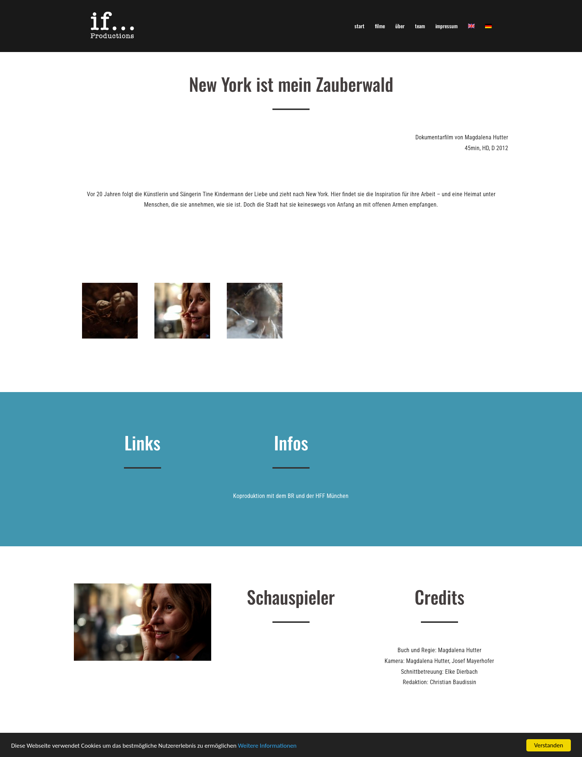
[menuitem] (471, 25)
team (420, 26)
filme (380, 26)
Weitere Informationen (267, 746)
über (400, 26)
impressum (446, 26)
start (359, 26)
